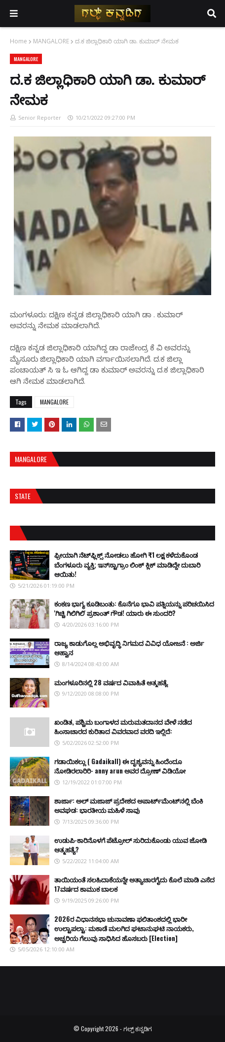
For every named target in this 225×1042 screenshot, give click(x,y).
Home (18, 41)
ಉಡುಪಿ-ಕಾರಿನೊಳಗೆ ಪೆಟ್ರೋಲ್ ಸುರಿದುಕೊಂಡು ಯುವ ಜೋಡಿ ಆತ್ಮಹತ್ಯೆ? (130, 845)
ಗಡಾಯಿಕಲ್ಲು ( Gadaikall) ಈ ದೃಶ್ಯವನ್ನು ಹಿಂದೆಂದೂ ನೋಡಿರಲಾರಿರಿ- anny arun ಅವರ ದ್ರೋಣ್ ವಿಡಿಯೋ (120, 766)
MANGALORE (51, 41)
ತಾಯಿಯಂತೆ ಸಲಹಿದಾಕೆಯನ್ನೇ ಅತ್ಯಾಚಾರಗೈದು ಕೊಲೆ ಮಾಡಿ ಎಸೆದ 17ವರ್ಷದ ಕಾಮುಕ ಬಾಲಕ (134, 884)
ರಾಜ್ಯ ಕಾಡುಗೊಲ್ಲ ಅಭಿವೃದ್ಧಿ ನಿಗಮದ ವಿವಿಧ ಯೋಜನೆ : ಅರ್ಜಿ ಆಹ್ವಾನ (129, 648)
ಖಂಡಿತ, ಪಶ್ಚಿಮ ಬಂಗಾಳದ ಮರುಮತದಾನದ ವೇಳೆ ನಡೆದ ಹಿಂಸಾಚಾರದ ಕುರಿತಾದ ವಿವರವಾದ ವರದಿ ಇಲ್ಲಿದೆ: (123, 727)
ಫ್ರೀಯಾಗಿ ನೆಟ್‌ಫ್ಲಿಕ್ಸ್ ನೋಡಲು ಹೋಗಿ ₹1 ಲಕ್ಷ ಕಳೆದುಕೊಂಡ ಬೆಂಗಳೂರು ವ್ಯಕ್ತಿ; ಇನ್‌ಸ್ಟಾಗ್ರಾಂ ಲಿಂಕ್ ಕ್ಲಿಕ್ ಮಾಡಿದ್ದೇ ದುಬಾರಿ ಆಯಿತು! (127, 564)
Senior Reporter (39, 117)
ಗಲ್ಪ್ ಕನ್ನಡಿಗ (137, 1028)
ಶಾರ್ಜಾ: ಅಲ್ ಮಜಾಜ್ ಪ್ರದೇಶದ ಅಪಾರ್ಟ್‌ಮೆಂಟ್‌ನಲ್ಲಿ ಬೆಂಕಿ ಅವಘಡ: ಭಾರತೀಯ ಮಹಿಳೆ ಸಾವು (128, 805)
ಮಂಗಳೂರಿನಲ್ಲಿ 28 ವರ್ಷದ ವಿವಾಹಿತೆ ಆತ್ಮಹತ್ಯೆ (111, 682)
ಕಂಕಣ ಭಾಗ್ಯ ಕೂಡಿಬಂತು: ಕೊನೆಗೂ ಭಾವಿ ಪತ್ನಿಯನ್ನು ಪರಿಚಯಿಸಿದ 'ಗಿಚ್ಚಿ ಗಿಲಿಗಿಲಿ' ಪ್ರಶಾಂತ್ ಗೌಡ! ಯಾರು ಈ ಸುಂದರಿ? (134, 608)
